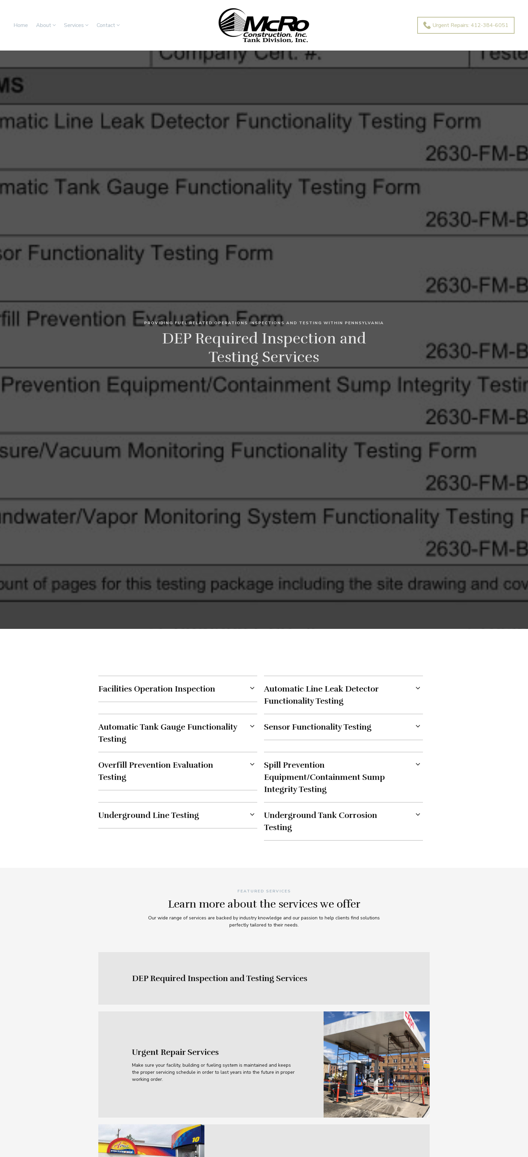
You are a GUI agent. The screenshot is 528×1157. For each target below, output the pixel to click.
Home (20, 25)
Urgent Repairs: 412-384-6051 (470, 25)
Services (74, 25)
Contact (106, 25)
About (43, 25)
